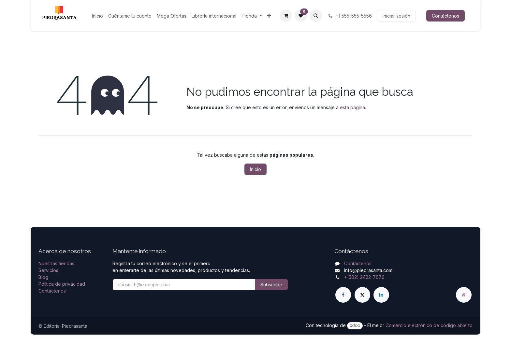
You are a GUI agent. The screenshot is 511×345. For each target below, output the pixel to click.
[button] (316, 15)
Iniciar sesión (396, 16)
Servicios (48, 270)
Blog (43, 277)
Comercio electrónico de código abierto (429, 325)
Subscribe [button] (271, 284)
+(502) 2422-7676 (364, 277)
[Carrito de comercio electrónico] (286, 15)
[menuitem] (97, 16)
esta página (352, 107)
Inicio (255, 169)
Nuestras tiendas (56, 263)
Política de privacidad (61, 284)
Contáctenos (445, 16)
